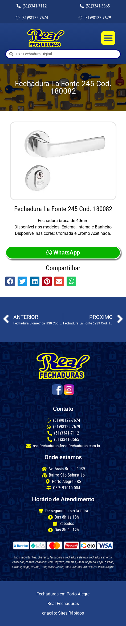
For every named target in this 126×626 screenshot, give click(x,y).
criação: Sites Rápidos (63, 613)
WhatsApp (63, 252)
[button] (108, 38)
